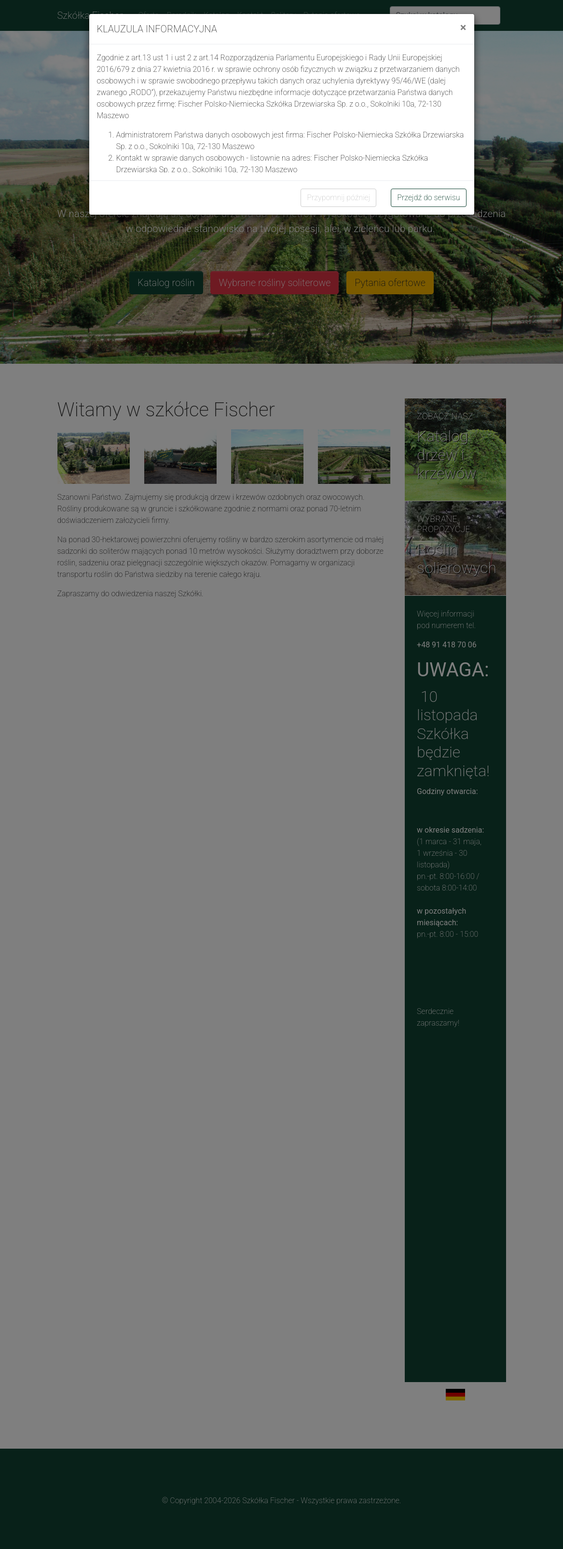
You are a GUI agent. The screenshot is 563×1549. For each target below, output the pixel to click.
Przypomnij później (338, 197)
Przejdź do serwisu (428, 197)
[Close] (463, 27)
